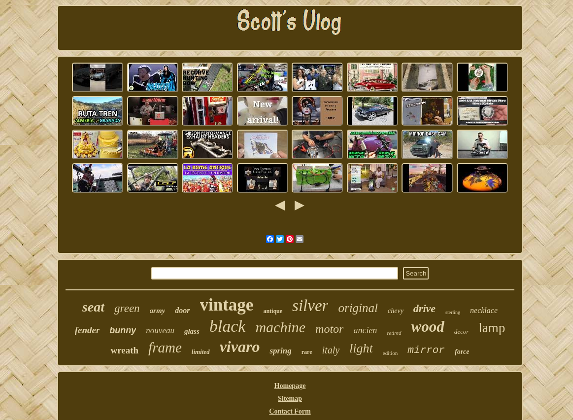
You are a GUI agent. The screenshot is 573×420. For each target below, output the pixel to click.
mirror (426, 350)
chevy (396, 311)
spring (280, 350)
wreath (124, 350)
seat (93, 307)
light (361, 348)
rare (307, 352)
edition (390, 353)
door (182, 310)
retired (394, 333)
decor (461, 331)
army (158, 311)
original (358, 308)
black (227, 326)
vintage (227, 305)
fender (87, 330)
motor (329, 328)
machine (280, 327)
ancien (365, 330)
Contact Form (289, 411)
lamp (491, 327)
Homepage (290, 385)
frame (165, 347)
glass (192, 331)
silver (310, 306)
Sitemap (290, 398)
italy (331, 350)
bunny (122, 330)
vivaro (240, 346)
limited (201, 351)
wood (427, 326)
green (127, 308)
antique (272, 311)
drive (424, 308)
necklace (484, 310)
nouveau (160, 330)
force (462, 351)
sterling (452, 312)
